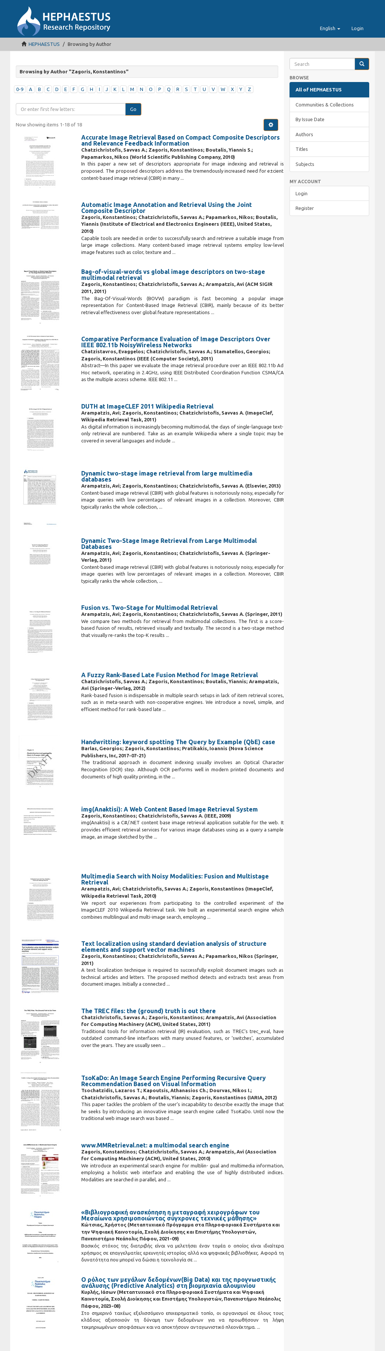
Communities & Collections (325, 104)
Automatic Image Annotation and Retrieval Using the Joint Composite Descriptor (166, 207)
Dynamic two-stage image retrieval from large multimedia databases (166, 476)
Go (133, 109)
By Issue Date (310, 119)
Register (305, 208)
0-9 (19, 89)
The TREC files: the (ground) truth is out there (148, 1011)
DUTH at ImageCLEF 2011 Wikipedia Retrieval (147, 406)
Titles (302, 149)
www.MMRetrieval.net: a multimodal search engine (155, 1145)
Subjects (305, 164)
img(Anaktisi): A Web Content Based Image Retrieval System (169, 809)
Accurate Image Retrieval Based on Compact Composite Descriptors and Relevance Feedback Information (180, 140)
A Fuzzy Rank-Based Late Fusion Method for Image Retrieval (169, 675)
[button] (330, 28)
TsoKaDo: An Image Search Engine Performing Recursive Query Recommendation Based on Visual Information (173, 1080)
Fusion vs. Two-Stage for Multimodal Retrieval (149, 607)
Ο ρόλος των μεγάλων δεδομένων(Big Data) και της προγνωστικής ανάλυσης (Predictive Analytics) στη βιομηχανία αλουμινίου (178, 1282)
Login (302, 193)
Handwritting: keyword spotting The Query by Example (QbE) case (178, 742)
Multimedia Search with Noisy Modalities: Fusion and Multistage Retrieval (175, 879)
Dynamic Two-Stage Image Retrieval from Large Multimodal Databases (169, 543)
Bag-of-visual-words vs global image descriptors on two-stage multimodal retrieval (173, 274)
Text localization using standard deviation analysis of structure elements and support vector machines (174, 946)
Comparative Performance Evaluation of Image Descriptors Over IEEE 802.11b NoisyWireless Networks (175, 342)
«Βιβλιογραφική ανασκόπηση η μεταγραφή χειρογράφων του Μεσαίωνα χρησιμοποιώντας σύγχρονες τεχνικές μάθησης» (170, 1215)
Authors (304, 134)
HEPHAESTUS (44, 44)
